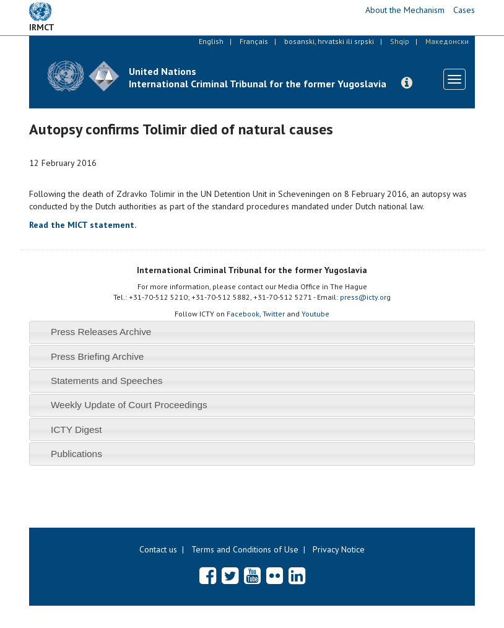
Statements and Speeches (107, 380)
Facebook (243, 313)
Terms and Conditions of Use (244, 549)
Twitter (274, 313)
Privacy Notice (339, 549)
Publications (76, 453)
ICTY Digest (76, 429)
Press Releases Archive (101, 331)
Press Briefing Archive (97, 356)
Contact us (158, 549)
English (211, 41)
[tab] (252, 332)
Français (254, 41)
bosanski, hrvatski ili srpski (329, 41)
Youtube (315, 313)
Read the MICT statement (81, 224)
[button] (407, 83)
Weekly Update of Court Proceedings (129, 404)
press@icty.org (365, 297)
